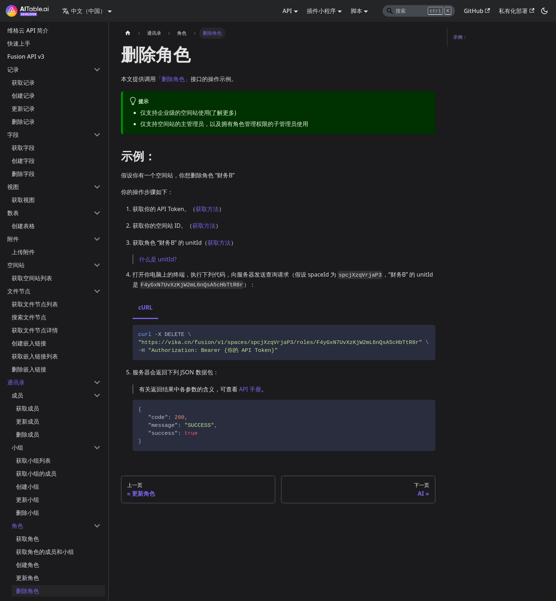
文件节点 (18, 291)
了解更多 (222, 113)
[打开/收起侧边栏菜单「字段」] (97, 134)
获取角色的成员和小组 (45, 552)
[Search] (418, 11)
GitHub (477, 11)
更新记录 (23, 109)
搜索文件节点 (29, 317)
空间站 (16, 265)
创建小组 (27, 487)
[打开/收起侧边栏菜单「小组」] (97, 447)
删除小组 (27, 513)
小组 (17, 447)
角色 (17, 526)
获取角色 (27, 539)
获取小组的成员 (36, 474)
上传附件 (23, 252)
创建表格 (23, 226)
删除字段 (23, 174)
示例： (460, 37)
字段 (13, 135)
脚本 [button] (356, 11)
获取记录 (23, 83)
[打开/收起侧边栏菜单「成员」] (97, 395)
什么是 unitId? (158, 259)
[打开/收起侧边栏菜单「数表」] (97, 213)
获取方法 (207, 209)
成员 (17, 395)
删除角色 (27, 591)
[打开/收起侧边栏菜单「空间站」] (97, 265)
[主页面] (128, 33)
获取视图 (23, 200)
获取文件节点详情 (35, 330)
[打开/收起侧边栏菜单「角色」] (97, 525)
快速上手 (18, 43)
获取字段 (23, 148)
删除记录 (23, 122)
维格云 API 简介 (28, 30)
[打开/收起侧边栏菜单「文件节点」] (97, 291)
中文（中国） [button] (84, 11)
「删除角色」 (173, 79)
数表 (13, 213)
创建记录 (23, 96)
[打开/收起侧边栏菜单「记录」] (97, 69)
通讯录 (16, 382)
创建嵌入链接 (29, 343)
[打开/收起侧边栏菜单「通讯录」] (97, 382)
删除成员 (27, 434)
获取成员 (27, 408)
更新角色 (27, 578)
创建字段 (23, 161)
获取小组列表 (33, 461)
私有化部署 (516, 11)
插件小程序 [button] (321, 11)
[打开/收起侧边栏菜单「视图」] (97, 187)
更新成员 (27, 421)
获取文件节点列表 (35, 304)
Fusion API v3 (25, 56)
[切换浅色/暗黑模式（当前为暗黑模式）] (544, 11)
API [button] (287, 11)
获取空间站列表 (32, 278)
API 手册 (250, 389)
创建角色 (27, 565)
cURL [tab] (145, 307)
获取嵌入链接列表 (35, 356)
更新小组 (27, 500)
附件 (13, 239)
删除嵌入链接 (29, 369)
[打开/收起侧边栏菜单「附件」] (97, 239)
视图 (13, 187)
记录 (13, 69)
